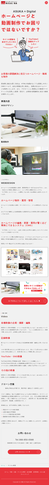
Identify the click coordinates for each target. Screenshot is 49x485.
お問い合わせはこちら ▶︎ (22, 451)
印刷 (11, 472)
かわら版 (42, 472)
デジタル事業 (22, 472)
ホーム (3, 465)
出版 (15, 472)
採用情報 (36, 472)
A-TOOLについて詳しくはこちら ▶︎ (24, 301)
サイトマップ (25, 474)
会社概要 (29, 472)
